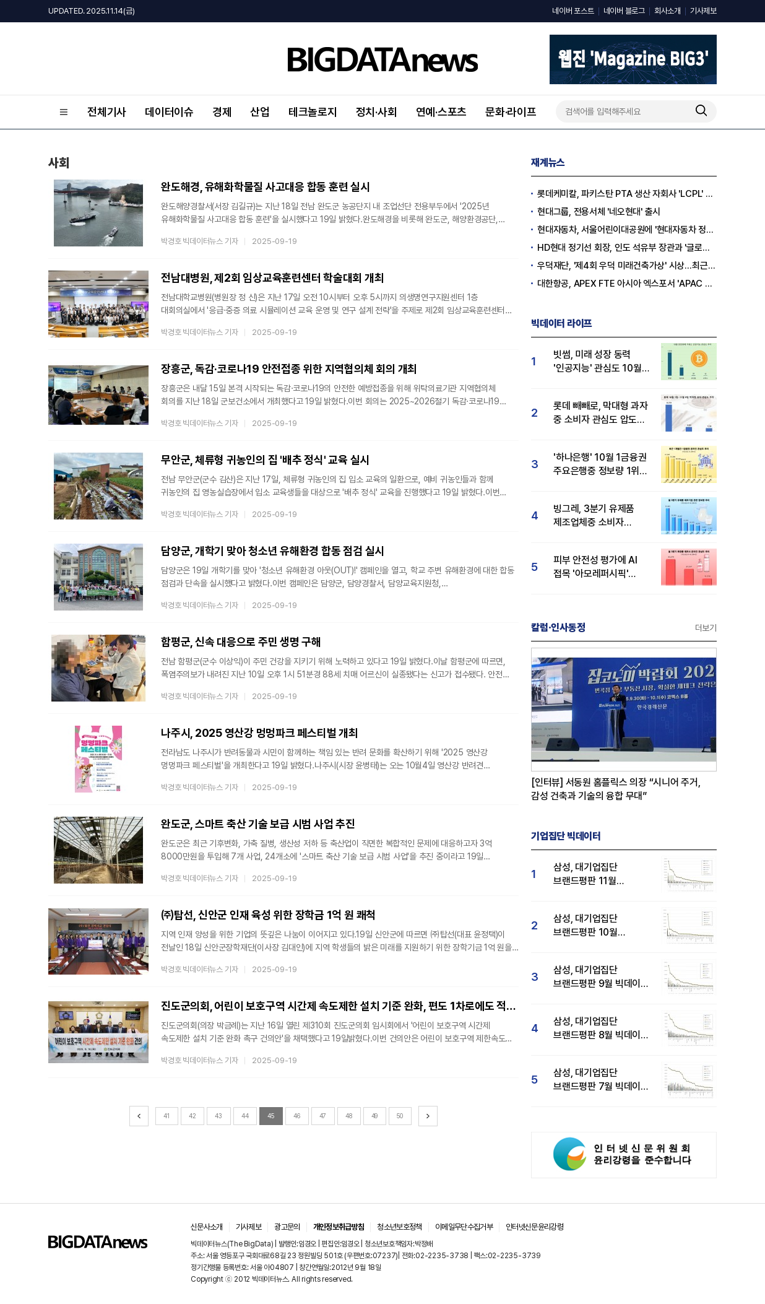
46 (296, 1115)
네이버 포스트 (573, 10)
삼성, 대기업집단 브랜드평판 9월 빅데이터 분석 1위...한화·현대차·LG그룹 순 (601, 977)
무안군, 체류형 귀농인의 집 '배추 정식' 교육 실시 (265, 459)
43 (218, 1115)
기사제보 (703, 10)
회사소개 (667, 10)
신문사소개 (207, 1227)
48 (348, 1115)
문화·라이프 (511, 111)
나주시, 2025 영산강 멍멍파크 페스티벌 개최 (259, 732)
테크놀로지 (312, 111)
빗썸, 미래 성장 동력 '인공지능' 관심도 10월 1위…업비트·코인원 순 (597, 362)
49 (374, 1115)
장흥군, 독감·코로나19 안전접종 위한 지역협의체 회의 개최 (289, 368)
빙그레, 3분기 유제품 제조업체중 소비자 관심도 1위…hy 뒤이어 (597, 516)
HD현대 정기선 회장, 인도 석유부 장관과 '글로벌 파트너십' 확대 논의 (627, 247)
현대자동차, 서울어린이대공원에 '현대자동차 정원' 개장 (627, 229)
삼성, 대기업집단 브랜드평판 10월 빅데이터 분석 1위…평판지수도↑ (591, 926)
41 (166, 1115)
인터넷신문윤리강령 (534, 1227)
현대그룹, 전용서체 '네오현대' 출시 (598, 211)
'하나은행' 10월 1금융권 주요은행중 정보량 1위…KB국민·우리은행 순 (600, 464)
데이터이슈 (169, 111)
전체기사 (106, 111)
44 (245, 1115)
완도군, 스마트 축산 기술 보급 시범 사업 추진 (258, 823)
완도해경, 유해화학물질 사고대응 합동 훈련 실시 (265, 186)
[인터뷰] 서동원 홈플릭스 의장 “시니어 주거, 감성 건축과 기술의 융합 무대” (616, 789)
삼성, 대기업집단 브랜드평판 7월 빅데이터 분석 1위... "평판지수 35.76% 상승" (601, 1080)
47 (323, 1115)
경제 (222, 111)
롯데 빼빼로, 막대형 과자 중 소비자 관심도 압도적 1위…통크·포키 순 (600, 413)
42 (192, 1115)
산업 (260, 111)
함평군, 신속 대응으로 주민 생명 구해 (241, 641)
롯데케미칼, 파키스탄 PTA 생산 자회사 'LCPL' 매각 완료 (627, 193)
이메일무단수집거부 (464, 1227)
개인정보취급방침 (339, 1227)
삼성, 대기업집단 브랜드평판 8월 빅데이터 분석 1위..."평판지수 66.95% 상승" (601, 1028)
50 (400, 1115)
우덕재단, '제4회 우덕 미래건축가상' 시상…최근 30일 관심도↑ (627, 265)
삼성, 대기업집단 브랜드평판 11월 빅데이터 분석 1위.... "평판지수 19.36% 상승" (592, 874)
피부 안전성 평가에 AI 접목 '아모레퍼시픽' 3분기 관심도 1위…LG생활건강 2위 (595, 567)
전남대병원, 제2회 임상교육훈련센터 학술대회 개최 (272, 277)
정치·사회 (376, 111)
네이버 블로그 (624, 10)
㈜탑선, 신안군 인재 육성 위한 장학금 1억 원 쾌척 (268, 914)
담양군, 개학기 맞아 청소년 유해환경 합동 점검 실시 (272, 550)
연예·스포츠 (441, 111)
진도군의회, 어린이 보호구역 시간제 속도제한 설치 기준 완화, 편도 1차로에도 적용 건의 (340, 1005)
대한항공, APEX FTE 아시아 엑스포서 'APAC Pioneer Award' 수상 (627, 283)
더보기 (706, 628)
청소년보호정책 (399, 1227)
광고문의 (287, 1227)
